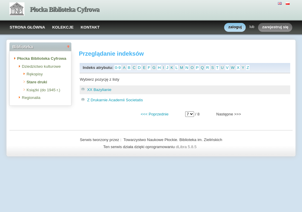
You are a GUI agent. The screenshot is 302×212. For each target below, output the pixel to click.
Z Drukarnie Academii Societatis (115, 100)
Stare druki (37, 82)
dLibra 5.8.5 (187, 147)
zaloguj (235, 27)
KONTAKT (90, 27)
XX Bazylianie (99, 89)
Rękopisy (35, 74)
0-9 (118, 67)
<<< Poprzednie (154, 114)
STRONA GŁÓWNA (27, 27)
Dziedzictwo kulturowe (41, 66)
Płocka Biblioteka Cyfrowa (64, 9)
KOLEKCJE (63, 27)
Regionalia (31, 97)
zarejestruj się (275, 27)
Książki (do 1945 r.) (43, 90)
